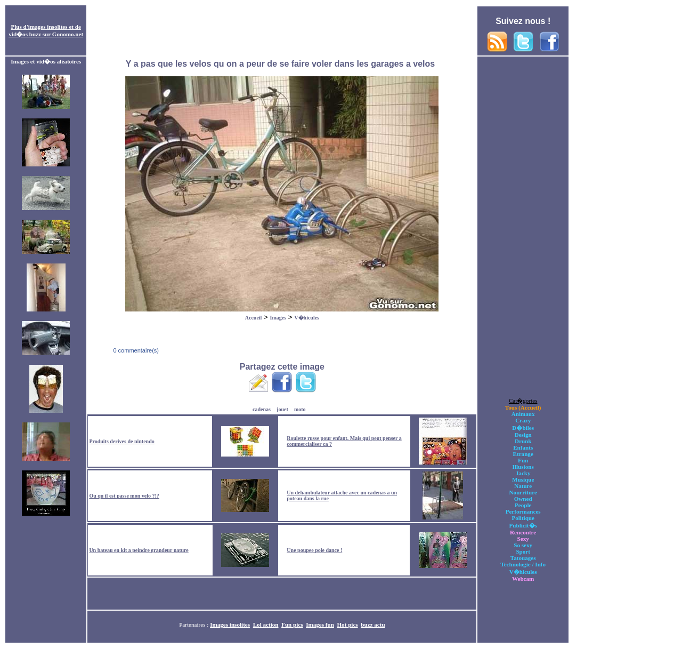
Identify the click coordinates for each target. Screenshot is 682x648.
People (523, 505)
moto (300, 409)
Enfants (523, 447)
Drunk (523, 441)
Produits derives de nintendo (121, 441)
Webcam (523, 578)
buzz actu (373, 624)
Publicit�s (523, 525)
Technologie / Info (523, 564)
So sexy (523, 545)
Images (278, 318)
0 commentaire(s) (135, 350)
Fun (523, 460)
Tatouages (523, 558)
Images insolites (230, 624)
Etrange (523, 454)
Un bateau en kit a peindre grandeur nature (138, 550)
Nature (523, 486)
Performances (523, 511)
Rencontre (523, 532)
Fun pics (292, 624)
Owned (523, 498)
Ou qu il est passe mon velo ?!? (124, 496)
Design (523, 434)
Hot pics (347, 624)
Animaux (523, 414)
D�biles (523, 428)
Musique (523, 479)
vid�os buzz (25, 34)
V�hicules (306, 318)
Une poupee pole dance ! (314, 550)
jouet (282, 409)
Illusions (523, 466)
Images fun (320, 624)
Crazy (523, 420)
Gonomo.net (67, 34)
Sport (523, 551)
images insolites (48, 26)
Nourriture (523, 492)
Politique (523, 518)
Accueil (253, 318)
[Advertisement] (282, 31)
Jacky (523, 473)
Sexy (523, 538)
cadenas (262, 409)
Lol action (266, 624)
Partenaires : (194, 624)
